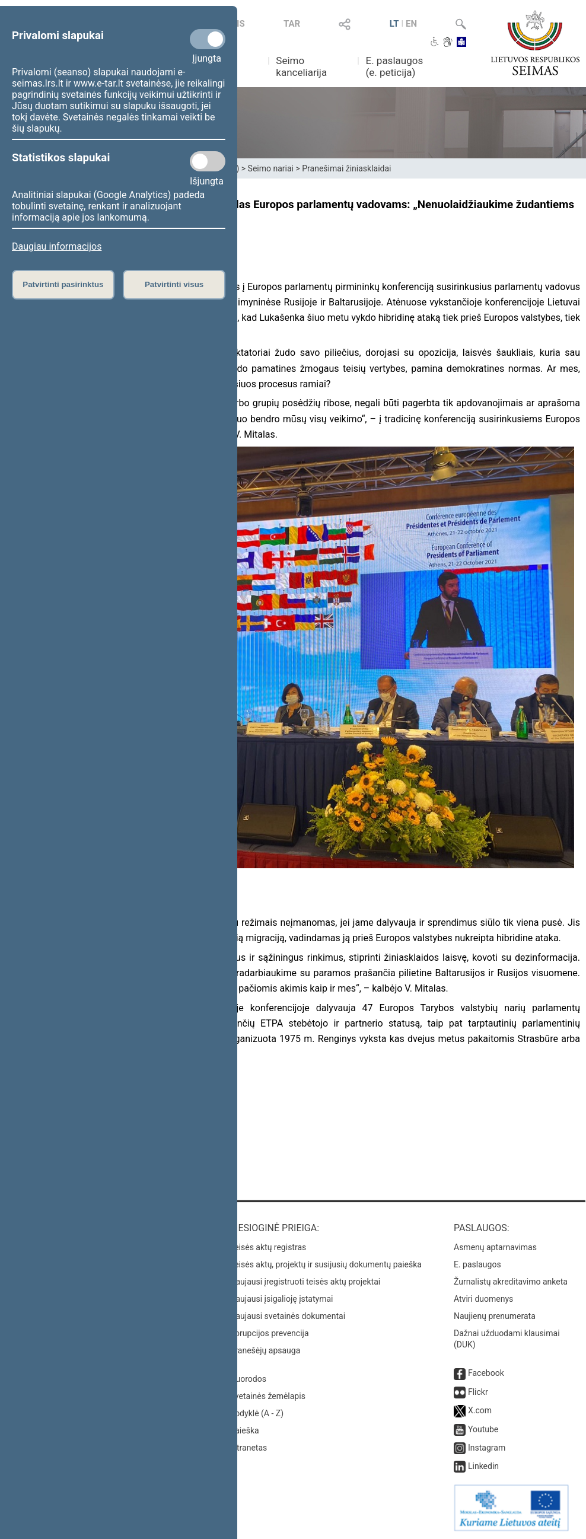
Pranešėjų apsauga (265, 1350)
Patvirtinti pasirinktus (63, 284)
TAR (292, 23)
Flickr (478, 1392)
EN (411, 23)
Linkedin (483, 1466)
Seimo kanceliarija (301, 66)
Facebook (486, 1373)
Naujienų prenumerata (495, 1316)
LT (394, 23)
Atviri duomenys (483, 1299)
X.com (480, 1410)
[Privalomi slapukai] (207, 39)
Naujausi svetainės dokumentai (288, 1316)
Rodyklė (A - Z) (257, 1413)
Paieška (244, 1430)
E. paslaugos (477, 1264)
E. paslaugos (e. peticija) (394, 66)
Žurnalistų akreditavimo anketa (511, 1281)
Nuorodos (248, 1379)
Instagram (486, 1447)
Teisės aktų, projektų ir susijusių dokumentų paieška (326, 1264)
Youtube (483, 1429)
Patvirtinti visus (174, 284)
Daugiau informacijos (56, 246)
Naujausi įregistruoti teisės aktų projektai (305, 1281)
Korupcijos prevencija (269, 1333)
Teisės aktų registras (268, 1247)
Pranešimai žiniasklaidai (346, 168)
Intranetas (248, 1447)
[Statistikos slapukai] (207, 161)
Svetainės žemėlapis (267, 1396)
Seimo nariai (271, 168)
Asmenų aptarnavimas (495, 1247)
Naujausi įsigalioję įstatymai (281, 1299)
